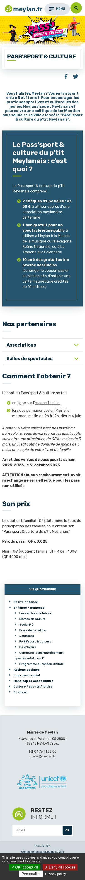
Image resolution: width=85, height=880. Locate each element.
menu (57, 9)
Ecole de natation (32, 630)
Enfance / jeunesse (29, 607)
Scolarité (26, 624)
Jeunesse (26, 636)
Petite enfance (26, 602)
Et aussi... (21, 692)
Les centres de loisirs (35, 613)
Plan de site (42, 846)
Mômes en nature (32, 619)
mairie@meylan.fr (42, 756)
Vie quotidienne (42, 589)
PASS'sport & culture (35, 641)
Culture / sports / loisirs (33, 686)
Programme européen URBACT (42, 664)
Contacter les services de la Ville (42, 851)
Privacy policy (55, 874)
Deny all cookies (60, 867)
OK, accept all (24, 867)
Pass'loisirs (27, 647)
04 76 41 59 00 (45, 752)
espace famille (47, 403)
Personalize (31, 874)
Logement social (27, 675)
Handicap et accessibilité (33, 681)
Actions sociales (27, 669)
